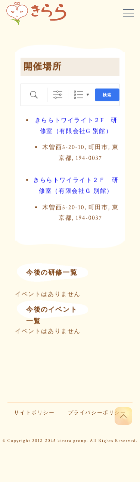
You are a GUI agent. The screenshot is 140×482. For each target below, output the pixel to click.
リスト (78, 94)
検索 (107, 95)
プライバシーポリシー (97, 412)
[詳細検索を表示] (57, 94)
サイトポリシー (34, 412)
